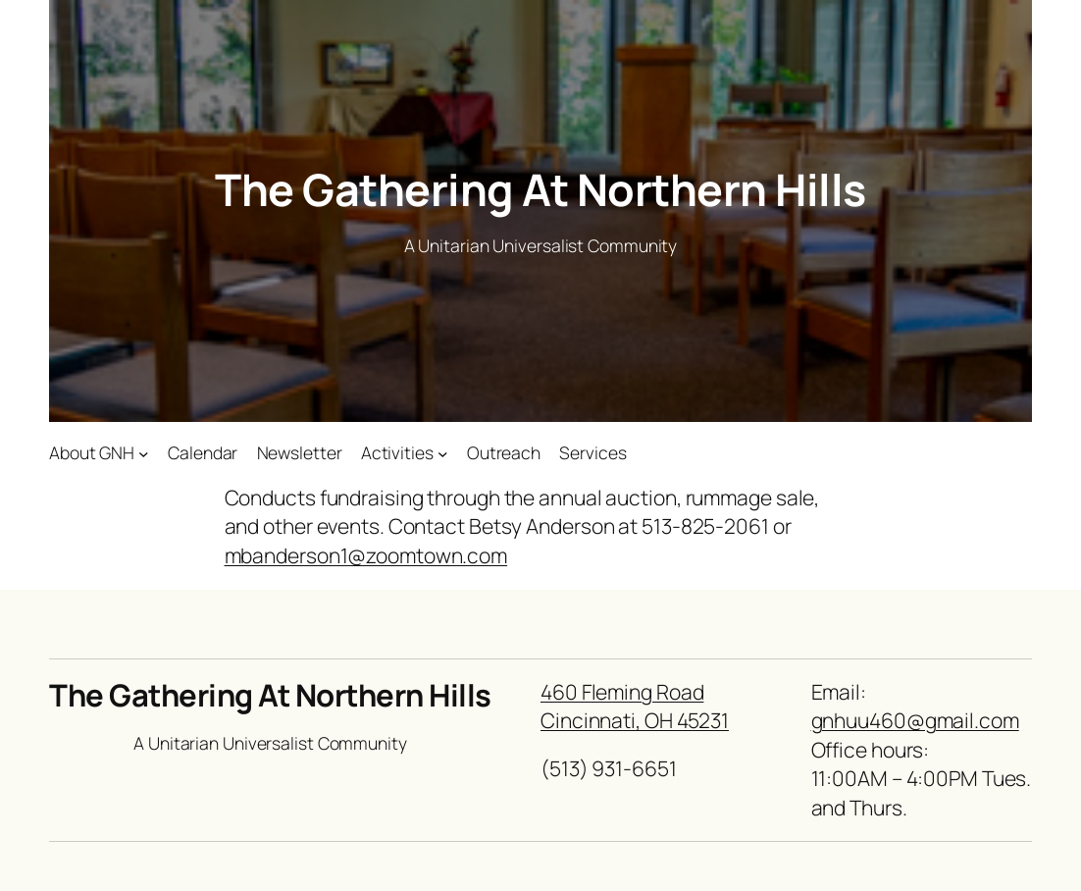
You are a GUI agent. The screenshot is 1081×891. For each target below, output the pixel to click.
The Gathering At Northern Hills (540, 189)
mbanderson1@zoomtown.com (366, 555)
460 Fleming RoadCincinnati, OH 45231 (634, 706)
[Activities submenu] (443, 452)
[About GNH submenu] (143, 452)
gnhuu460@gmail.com (915, 720)
